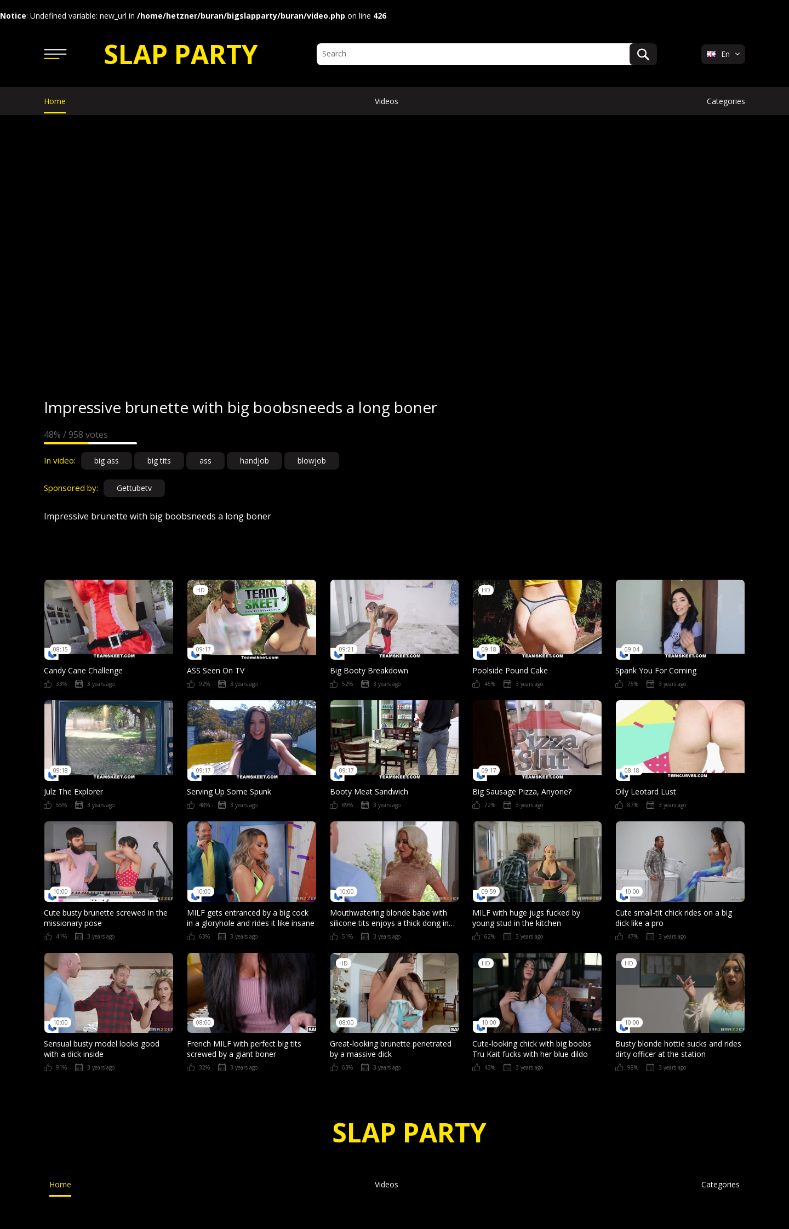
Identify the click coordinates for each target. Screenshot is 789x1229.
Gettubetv (134, 488)
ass (205, 460)
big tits (159, 460)
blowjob (312, 460)
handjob (254, 460)
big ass (106, 460)
